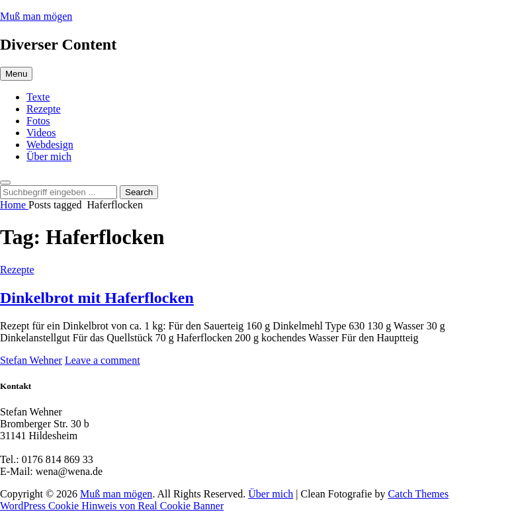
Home (14, 204)
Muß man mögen (36, 16)
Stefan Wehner (31, 360)
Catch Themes (418, 493)
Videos (41, 132)
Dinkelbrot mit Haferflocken (97, 297)
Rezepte (43, 108)
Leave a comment (102, 360)
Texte (38, 97)
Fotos (38, 120)
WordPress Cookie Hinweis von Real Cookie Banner (112, 505)
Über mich (48, 156)
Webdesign (49, 144)
